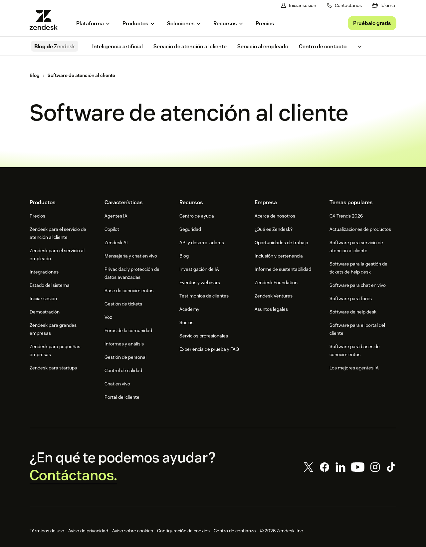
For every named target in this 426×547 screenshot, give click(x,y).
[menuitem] (383, 5)
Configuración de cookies (183, 531)
